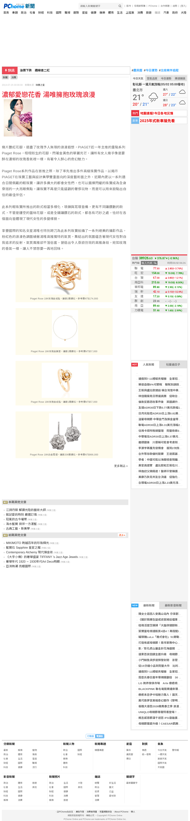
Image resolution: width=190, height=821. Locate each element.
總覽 (97, 783)
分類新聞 (9, 743)
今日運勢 (150, 70)
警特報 (175, 750)
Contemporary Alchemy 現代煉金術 (29, 552)
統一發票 (146, 754)
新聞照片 (54, 776)
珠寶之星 (40, 85)
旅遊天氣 (162, 758)
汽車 (166, 12)
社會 (32, 12)
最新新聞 (143, 605)
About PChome (122, 812)
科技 (50, 12)
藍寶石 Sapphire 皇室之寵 (23, 547)
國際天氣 (162, 763)
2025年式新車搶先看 (157, 120)
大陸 (183, 12)
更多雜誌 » (121, 465)
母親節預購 (139, 6)
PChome (153, 6)
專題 (15, 12)
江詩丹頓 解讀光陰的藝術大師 (26, 510)
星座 (85, 12)
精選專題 (99, 750)
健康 (93, 12)
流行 (34, 767)
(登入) (183, 6)
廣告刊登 (80, 812)
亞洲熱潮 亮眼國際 (18, 566)
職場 (67, 12)
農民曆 (137, 70)
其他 (34, 787)
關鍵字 (130, 776)
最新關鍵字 (132, 783)
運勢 (76, 12)
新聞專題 (100, 743)
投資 (97, 791)
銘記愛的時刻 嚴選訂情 (21, 514)
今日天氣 (138, 78)
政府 (175, 12)
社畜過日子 (173, 364)
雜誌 (157, 12)
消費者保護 (92, 812)
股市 (128, 6)
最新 (6, 750)
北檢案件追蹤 (169, 70)
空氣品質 (152, 78)
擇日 (128, 758)
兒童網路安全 (106, 812)
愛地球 (112, 796)
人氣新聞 (142, 365)
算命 (128, 750)
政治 (24, 12)
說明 (175, 6)
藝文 (111, 787)
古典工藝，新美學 (18, 528)
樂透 (144, 750)
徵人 (133, 812)
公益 (111, 791)
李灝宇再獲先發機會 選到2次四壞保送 (163, 448)
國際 (58, 12)
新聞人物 (68, 743)
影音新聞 (9, 776)
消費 (140, 12)
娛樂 (102, 12)
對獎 (145, 743)
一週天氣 (162, 754)
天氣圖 (161, 767)
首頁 (6, 12)
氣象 (160, 743)
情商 (34, 754)
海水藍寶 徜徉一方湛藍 (21, 524)
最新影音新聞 (173, 605)
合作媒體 (164, 6)
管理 (97, 796)
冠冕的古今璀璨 (16, 519)
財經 (41, 12)
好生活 (112, 783)
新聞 (5, 77)
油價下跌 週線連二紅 (35, 70)
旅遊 (149, 12)
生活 (120, 12)
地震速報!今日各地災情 (156, 113)
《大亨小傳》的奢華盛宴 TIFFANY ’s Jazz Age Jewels (42, 557)
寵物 (34, 750)
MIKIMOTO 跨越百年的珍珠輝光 (27, 543)
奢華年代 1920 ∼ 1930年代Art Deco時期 (33, 561)
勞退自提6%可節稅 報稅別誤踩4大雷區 (163, 384)
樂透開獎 (180, 78)
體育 (111, 12)
